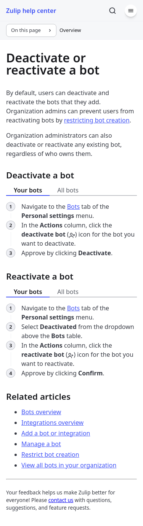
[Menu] (131, 11)
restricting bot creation (97, 120)
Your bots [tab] (28, 190)
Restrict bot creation (50, 454)
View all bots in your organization (68, 465)
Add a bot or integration (55, 433)
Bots (73, 206)
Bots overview (41, 412)
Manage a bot (41, 444)
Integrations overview (52, 422)
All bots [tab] (68, 190)
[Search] (112, 10)
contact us (61, 500)
